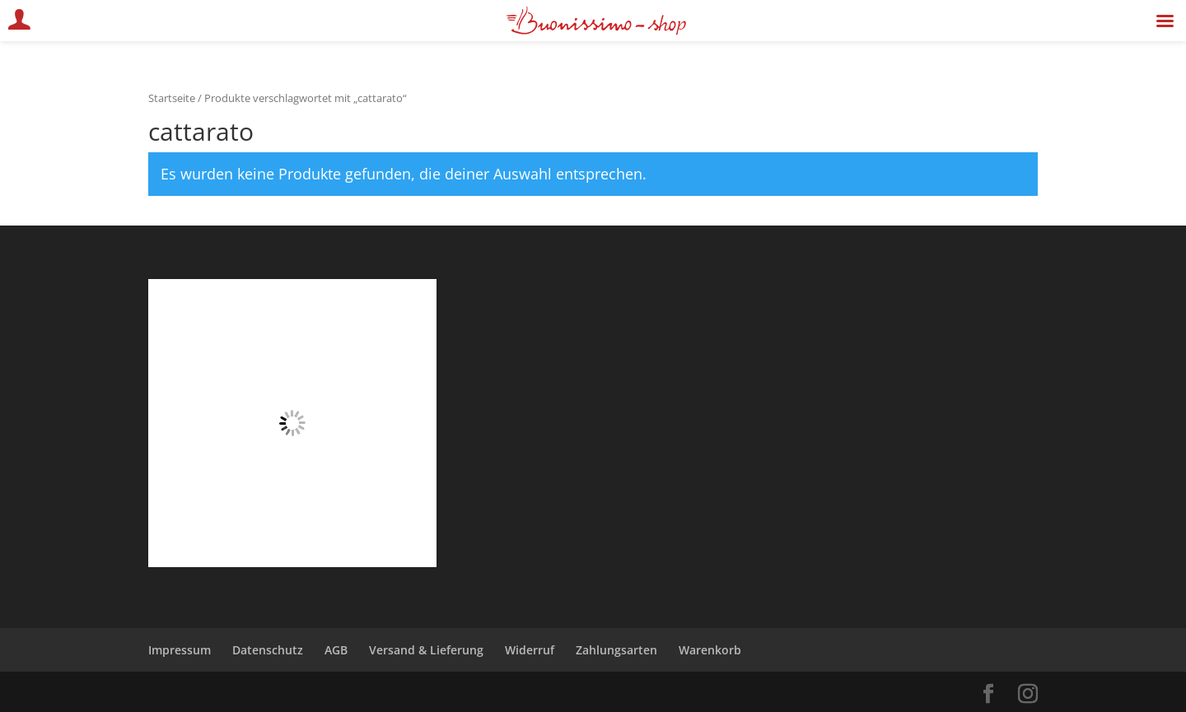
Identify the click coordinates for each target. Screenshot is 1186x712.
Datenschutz (267, 650)
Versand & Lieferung (426, 650)
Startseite (171, 98)
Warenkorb (710, 650)
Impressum (179, 650)
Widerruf (529, 650)
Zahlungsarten (616, 650)
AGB (336, 650)
